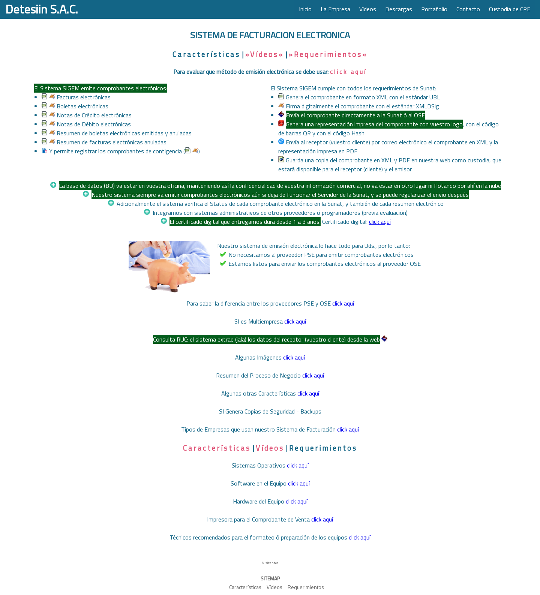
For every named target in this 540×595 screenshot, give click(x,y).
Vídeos (367, 8)
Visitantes (270, 563)
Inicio (305, 8)
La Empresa (335, 8)
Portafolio (434, 8)
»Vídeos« (264, 54)
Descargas (398, 8)
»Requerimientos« (328, 54)
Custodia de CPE (509, 8)
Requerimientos (323, 448)
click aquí (348, 71)
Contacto (468, 8)
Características (206, 54)
